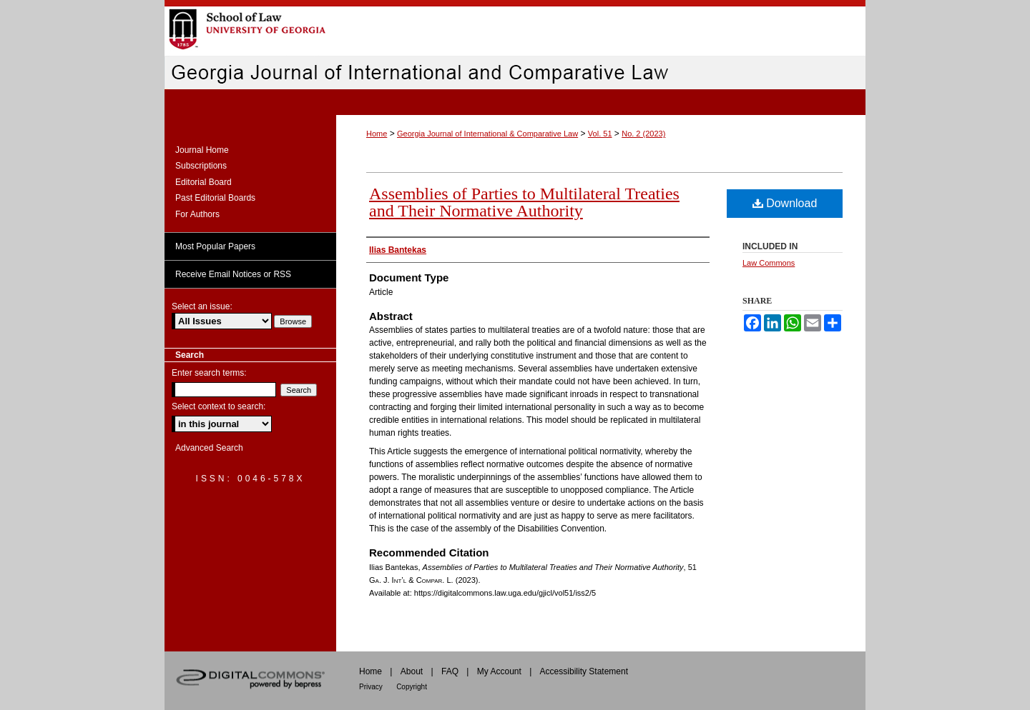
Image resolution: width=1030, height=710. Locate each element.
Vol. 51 (600, 133)
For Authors (197, 214)
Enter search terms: (209, 373)
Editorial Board (203, 182)
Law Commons (768, 263)
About (412, 671)
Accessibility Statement (584, 671)
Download (785, 203)
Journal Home (202, 150)
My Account (499, 671)
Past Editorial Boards (215, 198)
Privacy (371, 687)
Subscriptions (201, 166)
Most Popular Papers (215, 246)
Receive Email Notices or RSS (233, 274)
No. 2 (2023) (643, 133)
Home (376, 133)
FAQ (449, 671)
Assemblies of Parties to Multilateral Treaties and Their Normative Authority (524, 202)
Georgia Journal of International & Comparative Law (487, 133)
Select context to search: (218, 406)
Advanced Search (209, 448)
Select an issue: (202, 306)
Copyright (411, 687)
